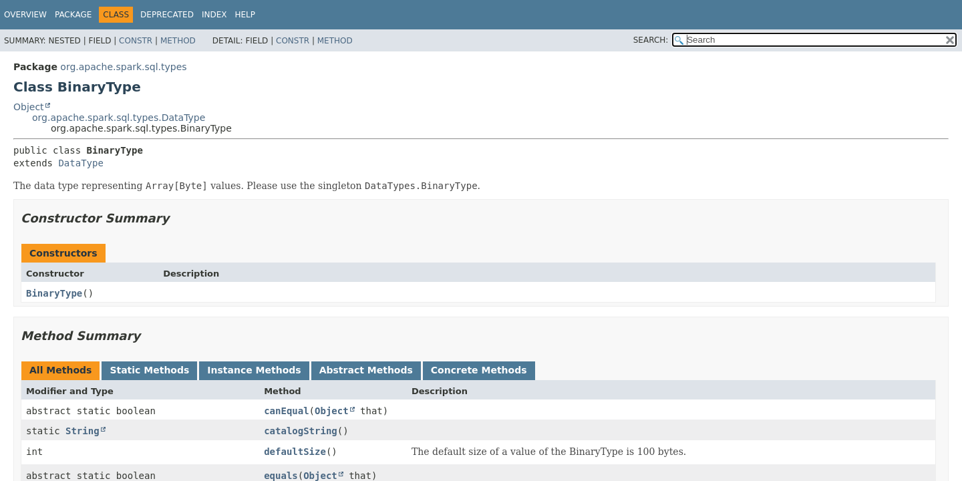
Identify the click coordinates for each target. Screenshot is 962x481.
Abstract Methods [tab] (366, 370)
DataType (80, 163)
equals (281, 475)
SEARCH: (651, 40)
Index (214, 14)
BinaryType (54, 293)
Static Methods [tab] (149, 370)
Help (244, 14)
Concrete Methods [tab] (479, 370)
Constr (135, 40)
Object (28, 107)
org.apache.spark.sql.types (123, 66)
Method (178, 40)
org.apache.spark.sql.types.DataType (118, 117)
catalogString (300, 431)
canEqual (286, 411)
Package (73, 14)
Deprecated (167, 14)
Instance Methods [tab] (254, 370)
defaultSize (295, 451)
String (82, 431)
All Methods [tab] (60, 370)
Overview (25, 14)
